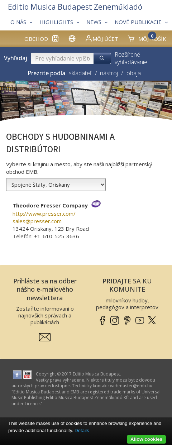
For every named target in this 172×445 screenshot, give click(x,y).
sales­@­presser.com (37, 221)
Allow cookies (146, 439)
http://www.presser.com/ (44, 213)
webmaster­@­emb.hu (131, 386)
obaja (133, 73)
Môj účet (101, 38)
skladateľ (80, 73)
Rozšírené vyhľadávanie (131, 58)
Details (82, 430)
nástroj (109, 73)
